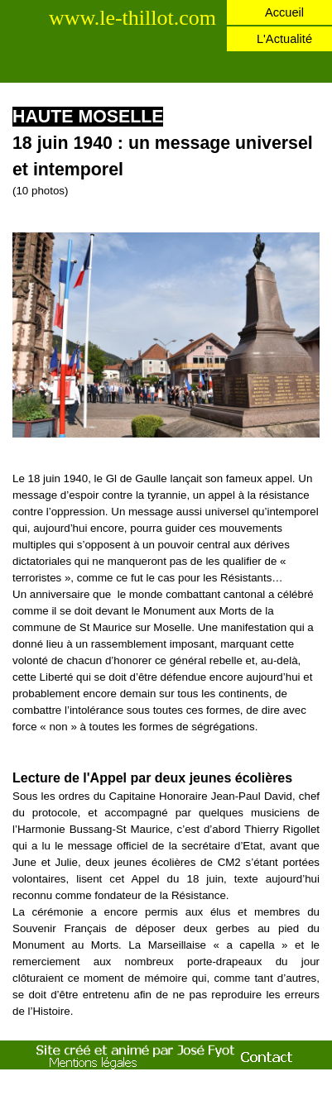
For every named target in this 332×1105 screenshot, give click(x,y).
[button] (166, 232)
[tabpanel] (166, 151)
